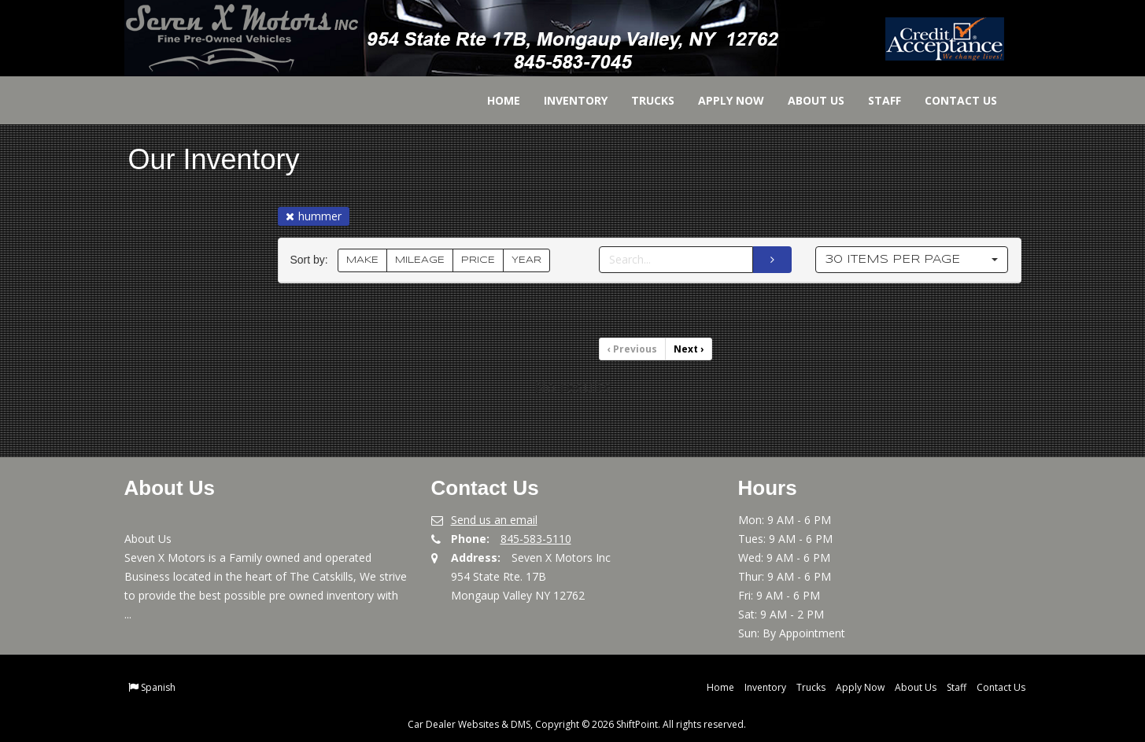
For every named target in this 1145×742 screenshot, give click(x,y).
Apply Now (720, 100)
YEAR (526, 260)
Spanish (158, 687)
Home (492, 100)
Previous (632, 349)
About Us (805, 100)
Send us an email (494, 519)
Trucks (641, 100)
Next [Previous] (689, 349)
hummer (314, 216)
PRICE (478, 260)
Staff (873, 100)
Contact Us (950, 100)
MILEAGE (420, 260)
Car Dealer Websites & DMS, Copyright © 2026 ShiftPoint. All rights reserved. (577, 724)
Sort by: (312, 260)
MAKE (362, 260)
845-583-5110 (535, 538)
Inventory (565, 100)
